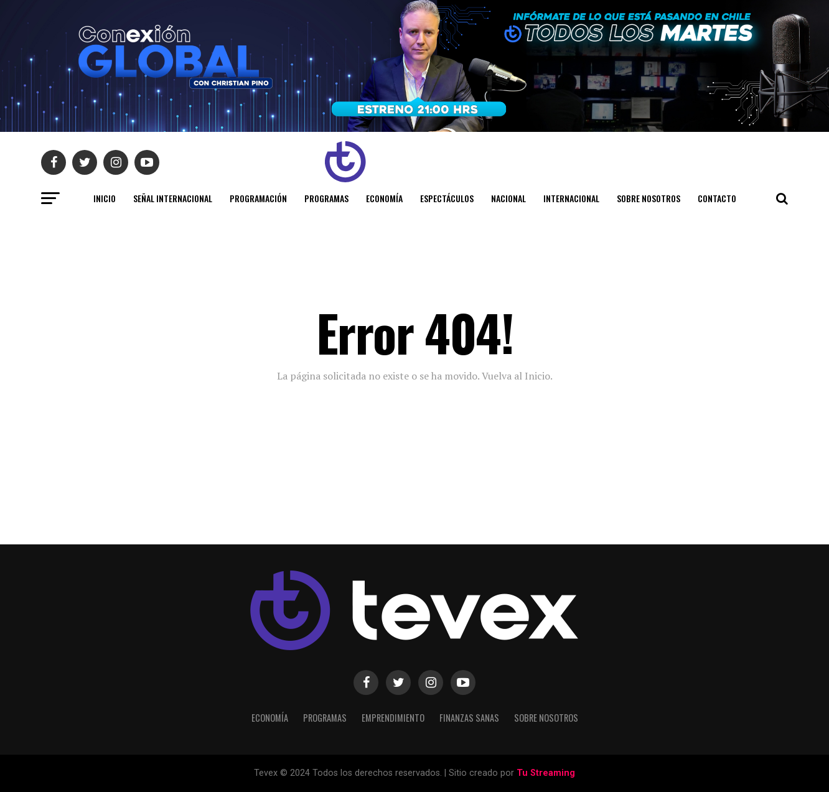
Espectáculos (447, 198)
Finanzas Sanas (469, 717)
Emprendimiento (393, 717)
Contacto (717, 198)
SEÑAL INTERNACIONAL (172, 198)
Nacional (508, 198)
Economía (384, 198)
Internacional (571, 198)
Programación (258, 198)
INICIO (104, 198)
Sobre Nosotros (648, 198)
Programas (326, 198)
